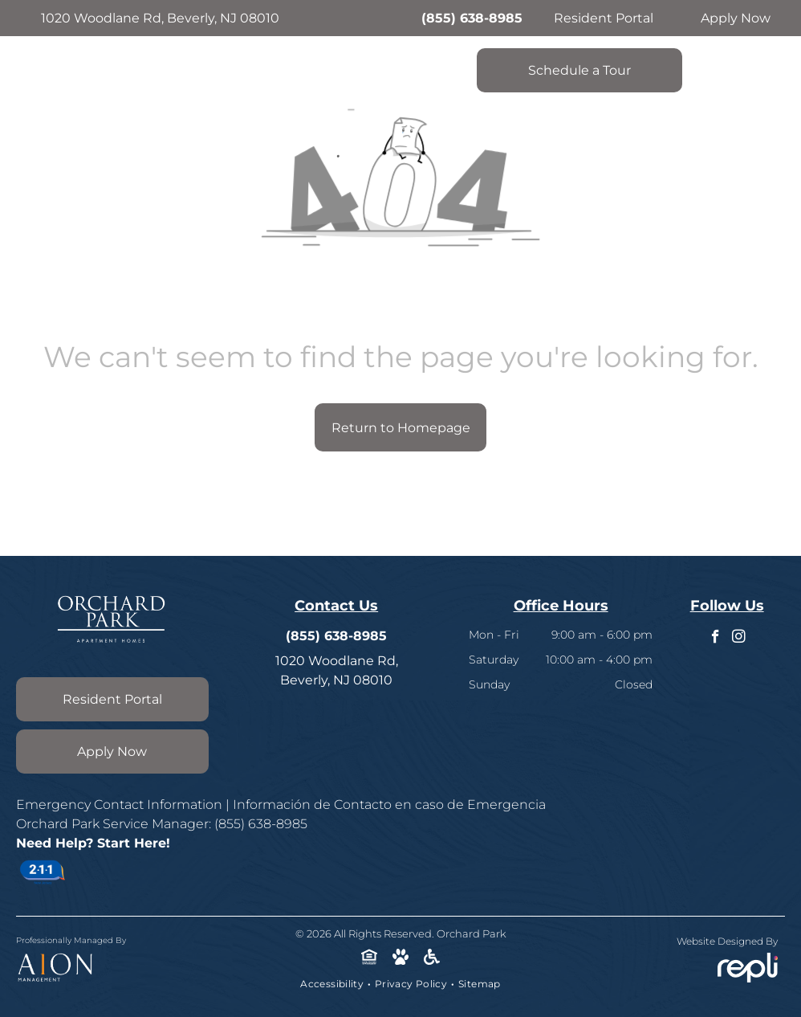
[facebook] (715, 639)
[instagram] (739, 639)
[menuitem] (333, 984)
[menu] (766, 52)
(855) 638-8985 (471, 18)
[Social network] (370, 958)
